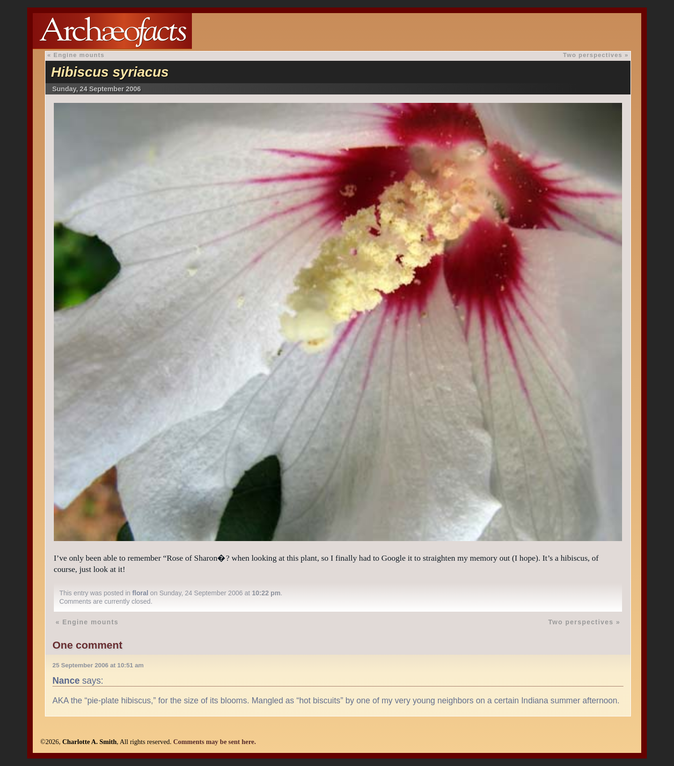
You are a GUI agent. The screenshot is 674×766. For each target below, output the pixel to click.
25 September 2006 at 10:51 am (98, 665)
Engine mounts (78, 54)
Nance (66, 680)
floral (140, 593)
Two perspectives (593, 54)
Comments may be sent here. (214, 741)
